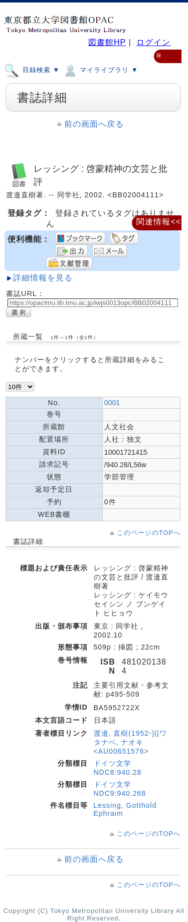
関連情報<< (158, 221)
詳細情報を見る (43, 277)
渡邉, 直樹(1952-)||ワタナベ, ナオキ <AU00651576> (130, 742)
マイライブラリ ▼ (100, 69)
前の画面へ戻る (94, 124)
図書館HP (107, 42)
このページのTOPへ (148, 532)
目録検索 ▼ (32, 69)
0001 (112, 403)
